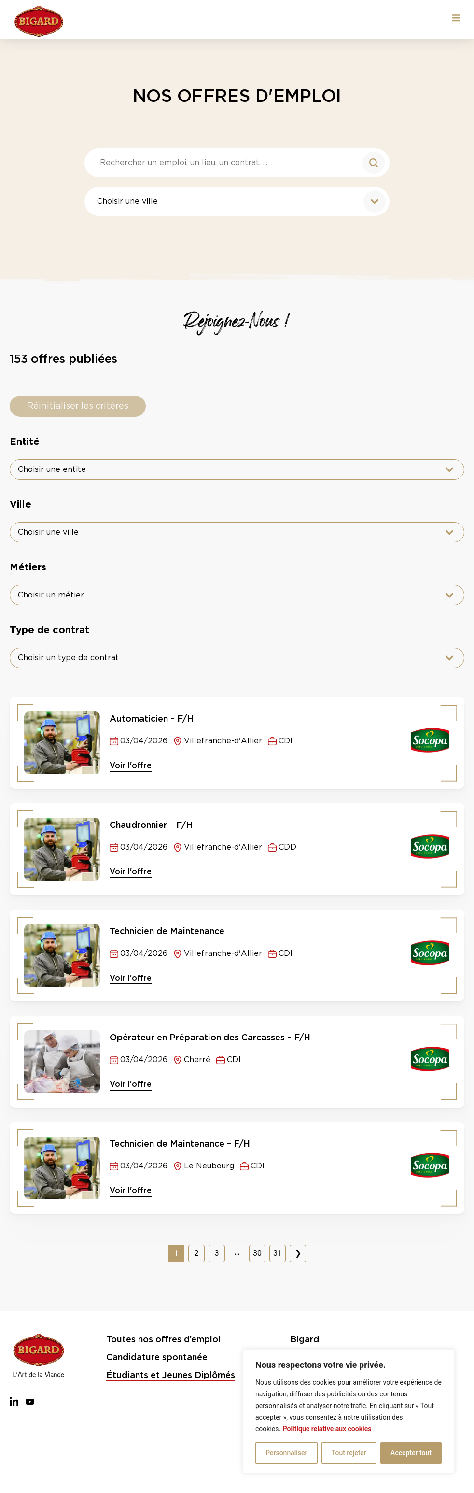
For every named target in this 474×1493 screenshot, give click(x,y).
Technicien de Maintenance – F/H (180, 1143)
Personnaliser (286, 1453)
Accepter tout (411, 1453)
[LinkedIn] (14, 1402)
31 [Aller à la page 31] (277, 1253)
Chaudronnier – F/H (151, 824)
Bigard (304, 1339)
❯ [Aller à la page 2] (298, 1253)
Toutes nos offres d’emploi (163, 1339)
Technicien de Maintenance (167, 931)
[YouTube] (30, 1402)
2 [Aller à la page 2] (197, 1253)
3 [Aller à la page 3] (217, 1253)
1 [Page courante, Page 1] (176, 1253)
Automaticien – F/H (152, 718)
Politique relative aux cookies (327, 1429)
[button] (455, 18)
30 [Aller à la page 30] (257, 1253)
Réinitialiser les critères (77, 406)
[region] (348, 1411)
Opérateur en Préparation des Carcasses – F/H (210, 1037)
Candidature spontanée (157, 1357)
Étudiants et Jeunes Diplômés (170, 1374)
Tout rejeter (349, 1453)
